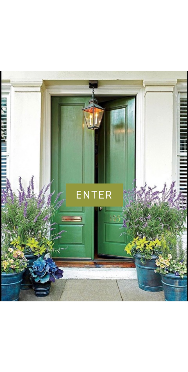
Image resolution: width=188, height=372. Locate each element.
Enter (94, 195)
